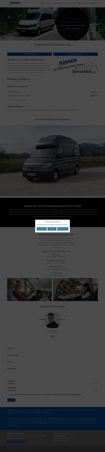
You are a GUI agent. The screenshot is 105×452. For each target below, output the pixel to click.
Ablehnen (52, 228)
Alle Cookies (41, 228)
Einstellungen (63, 228)
